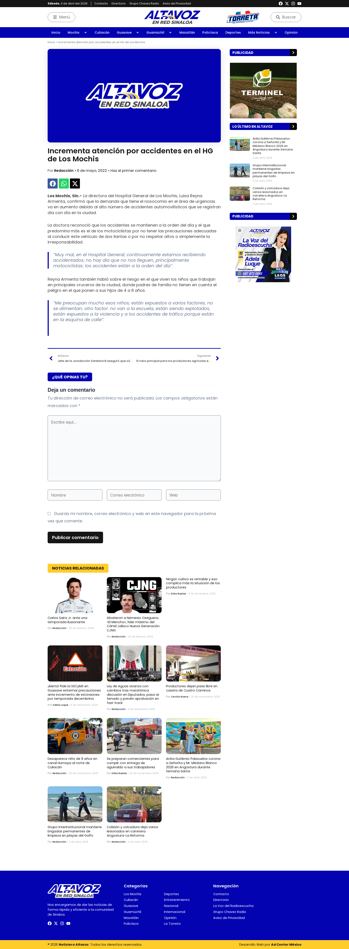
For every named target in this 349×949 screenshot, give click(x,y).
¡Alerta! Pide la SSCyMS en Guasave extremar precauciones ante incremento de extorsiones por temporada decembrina (74, 692)
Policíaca (210, 32)
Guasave (128, 32)
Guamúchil (159, 32)
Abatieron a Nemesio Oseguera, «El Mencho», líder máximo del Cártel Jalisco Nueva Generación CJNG (133, 624)
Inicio (55, 32)
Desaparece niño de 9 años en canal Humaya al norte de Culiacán (72, 762)
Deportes (233, 32)
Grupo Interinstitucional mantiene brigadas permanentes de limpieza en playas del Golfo (75, 831)
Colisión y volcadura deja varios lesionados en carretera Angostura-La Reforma (132, 831)
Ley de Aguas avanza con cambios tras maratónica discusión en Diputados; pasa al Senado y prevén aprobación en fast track (133, 694)
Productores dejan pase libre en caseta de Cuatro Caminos (191, 688)
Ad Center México (286, 944)
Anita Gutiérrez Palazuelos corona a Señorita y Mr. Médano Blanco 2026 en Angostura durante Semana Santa (193, 764)
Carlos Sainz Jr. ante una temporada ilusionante (67, 620)
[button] (53, 183)
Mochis (77, 32)
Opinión (291, 32)
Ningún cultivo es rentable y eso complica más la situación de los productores (193, 583)
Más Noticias (262, 32)
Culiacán (102, 32)
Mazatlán (187, 32)
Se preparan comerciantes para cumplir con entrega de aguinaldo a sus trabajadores (133, 762)
